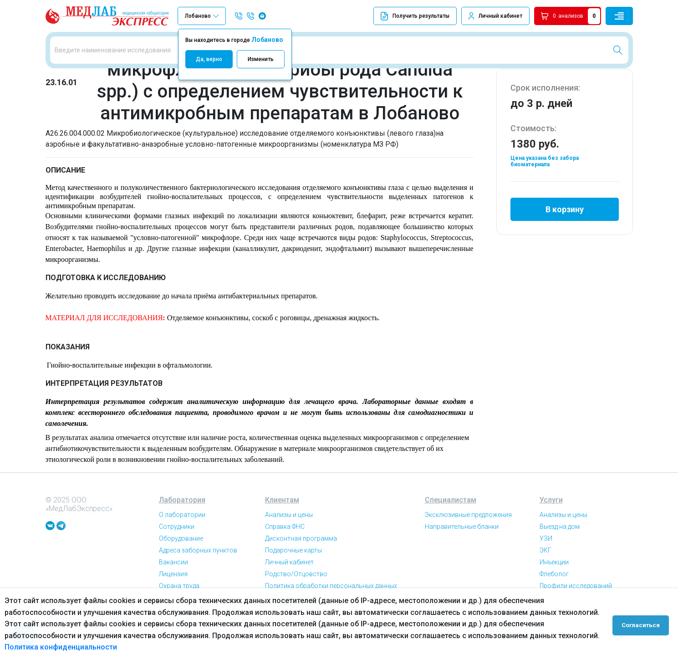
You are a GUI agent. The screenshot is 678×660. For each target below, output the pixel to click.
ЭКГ (545, 581)
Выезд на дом (560, 558)
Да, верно (209, 59)
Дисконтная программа (301, 569)
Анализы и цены (289, 546)
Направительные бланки (462, 558)
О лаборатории (182, 546)
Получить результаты (415, 16)
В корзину (564, 238)
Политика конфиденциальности (61, 647)
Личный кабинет (500, 16)
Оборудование (181, 569)
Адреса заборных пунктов (198, 581)
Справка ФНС (285, 558)
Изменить (261, 59)
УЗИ (546, 569)
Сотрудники (176, 558)
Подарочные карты (293, 581)
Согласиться (642, 624)
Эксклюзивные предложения (468, 546)
